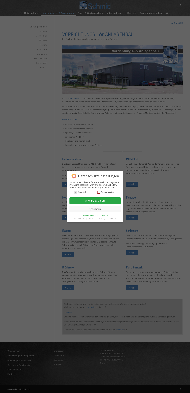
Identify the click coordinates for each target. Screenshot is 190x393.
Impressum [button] (111, 218)
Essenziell (80, 192)
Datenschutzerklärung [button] (96, 218)
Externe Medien (105, 192)
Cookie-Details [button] (80, 218)
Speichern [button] (95, 209)
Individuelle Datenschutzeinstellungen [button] (95, 215)
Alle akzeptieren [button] (95, 200)
